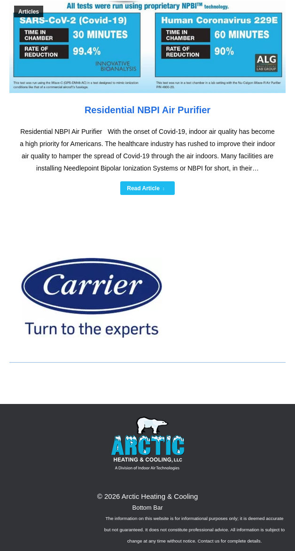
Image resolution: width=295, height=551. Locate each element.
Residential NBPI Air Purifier (147, 110)
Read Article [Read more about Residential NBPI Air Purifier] (145, 188)
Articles (28, 11)
